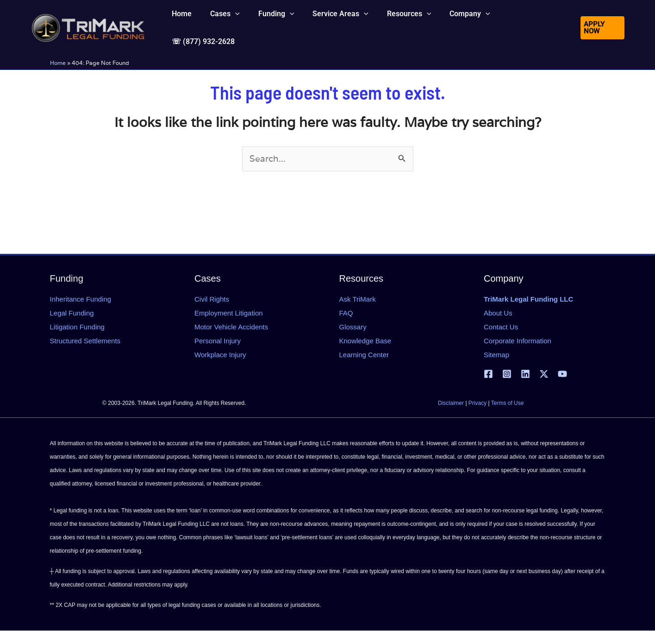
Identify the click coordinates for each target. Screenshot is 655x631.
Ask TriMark (357, 299)
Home (58, 53)
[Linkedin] (525, 374)
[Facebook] (488, 374)
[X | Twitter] (544, 374)
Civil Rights (211, 299)
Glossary (353, 327)
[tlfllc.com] (88, 22)
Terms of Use (507, 403)
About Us (498, 313)
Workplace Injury (220, 355)
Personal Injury (217, 341)
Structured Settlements (85, 341)
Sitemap (496, 355)
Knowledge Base (365, 341)
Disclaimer (451, 403)
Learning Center (364, 355)
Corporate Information (517, 341)
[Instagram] (507, 374)
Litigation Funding (77, 327)
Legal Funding (72, 313)
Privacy (477, 403)
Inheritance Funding (81, 299)
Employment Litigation (228, 313)
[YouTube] (562, 374)
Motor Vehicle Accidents (231, 327)
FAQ (346, 313)
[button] (234, 23)
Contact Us (501, 327)
